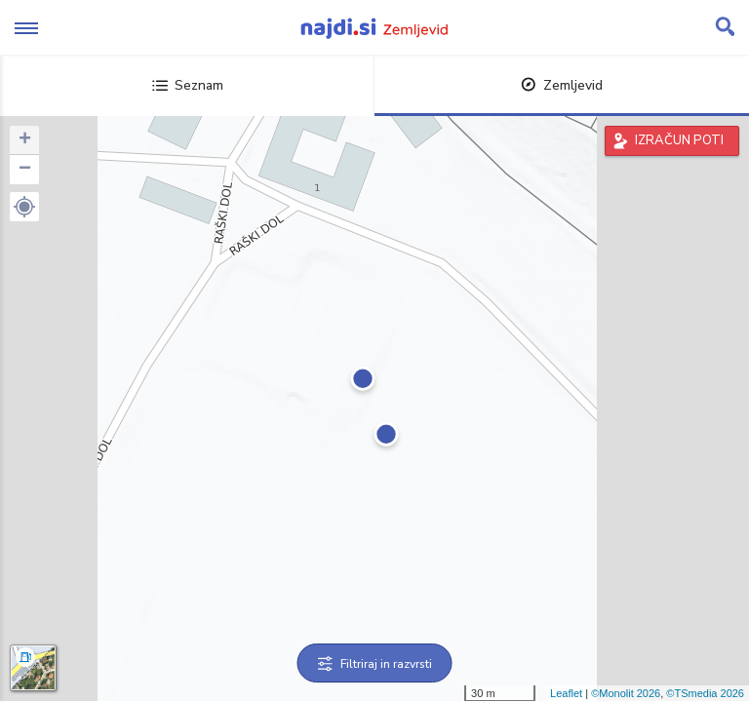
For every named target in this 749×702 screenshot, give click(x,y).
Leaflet (566, 693)
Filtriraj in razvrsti (375, 664)
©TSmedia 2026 (705, 693)
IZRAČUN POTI (679, 140)
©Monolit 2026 (625, 693)
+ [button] (25, 140)
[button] (24, 206)
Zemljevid (562, 85)
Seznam (187, 85)
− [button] (25, 169)
